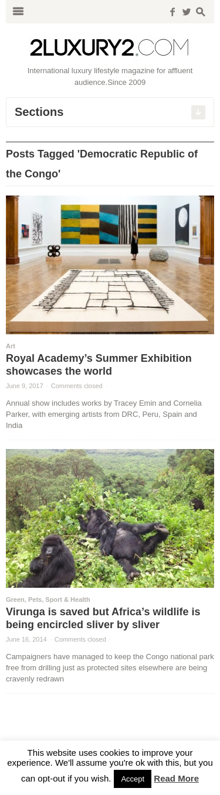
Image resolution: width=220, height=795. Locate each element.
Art (10, 345)
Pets (35, 599)
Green (15, 599)
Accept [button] (132, 779)
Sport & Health (67, 599)
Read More (176, 778)
